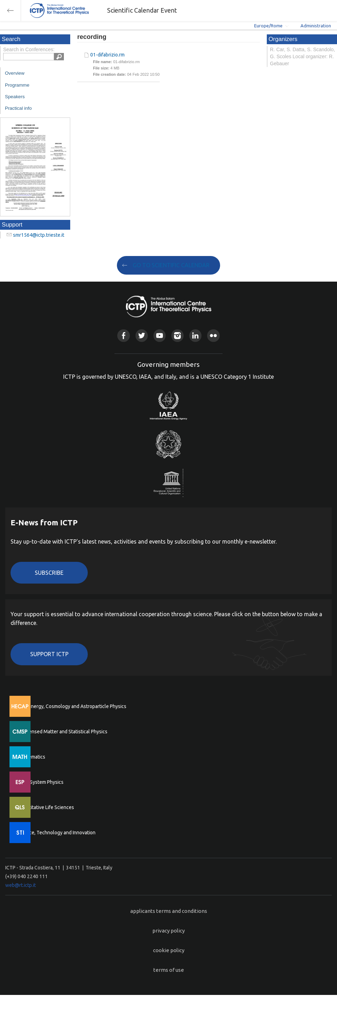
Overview (15, 73)
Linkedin (195, 335)
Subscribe (49, 573)
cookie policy (168, 950)
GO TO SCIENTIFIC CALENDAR (171, 265)
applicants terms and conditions (168, 911)
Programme (17, 85)
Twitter (142, 335)
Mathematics (31, 757)
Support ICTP (49, 654)
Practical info (18, 108)
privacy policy (168, 931)
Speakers (15, 96)
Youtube (159, 335)
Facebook (123, 335)
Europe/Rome (268, 25)
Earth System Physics (40, 782)
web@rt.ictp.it (20, 885)
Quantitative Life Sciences (45, 807)
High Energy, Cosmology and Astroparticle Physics (71, 706)
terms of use (168, 970)
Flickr (213, 335)
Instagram (177, 335)
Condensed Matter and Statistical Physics (62, 731)
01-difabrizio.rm (107, 55)
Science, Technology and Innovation (56, 832)
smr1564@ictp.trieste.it (38, 235)
